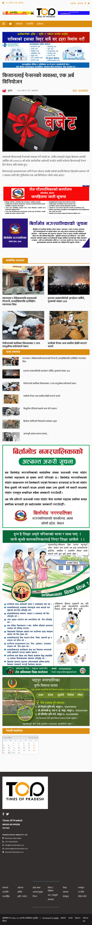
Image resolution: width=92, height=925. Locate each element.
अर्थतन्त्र (40, 24)
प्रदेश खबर (36, 887)
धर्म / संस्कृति (53, 895)
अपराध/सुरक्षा (38, 892)
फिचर (35, 896)
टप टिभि (81, 892)
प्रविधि (19, 892)
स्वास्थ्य (65, 892)
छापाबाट (51, 899)
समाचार (19, 24)
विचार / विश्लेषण (50, 889)
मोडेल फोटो (82, 896)
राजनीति (29, 24)
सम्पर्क (70, 918)
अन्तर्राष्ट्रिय (6, 896)
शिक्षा (65, 887)
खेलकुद (66, 896)
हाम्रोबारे (73, 3)
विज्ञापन (77, 918)
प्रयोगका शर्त (85, 920)
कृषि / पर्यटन (22, 896)
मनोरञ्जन (81, 887)
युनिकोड (81, 3)
